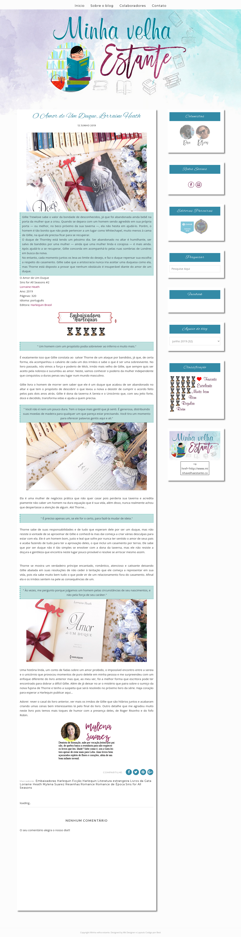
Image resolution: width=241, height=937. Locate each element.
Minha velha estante (100, 932)
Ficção (77, 781)
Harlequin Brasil (41, 305)
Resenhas (72, 784)
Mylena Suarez (54, 784)
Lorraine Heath (30, 287)
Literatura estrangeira (113, 781)
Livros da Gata (140, 781)
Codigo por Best (153, 932)
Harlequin (89, 781)
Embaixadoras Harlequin (53, 781)
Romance (88, 784)
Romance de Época (110, 784)
